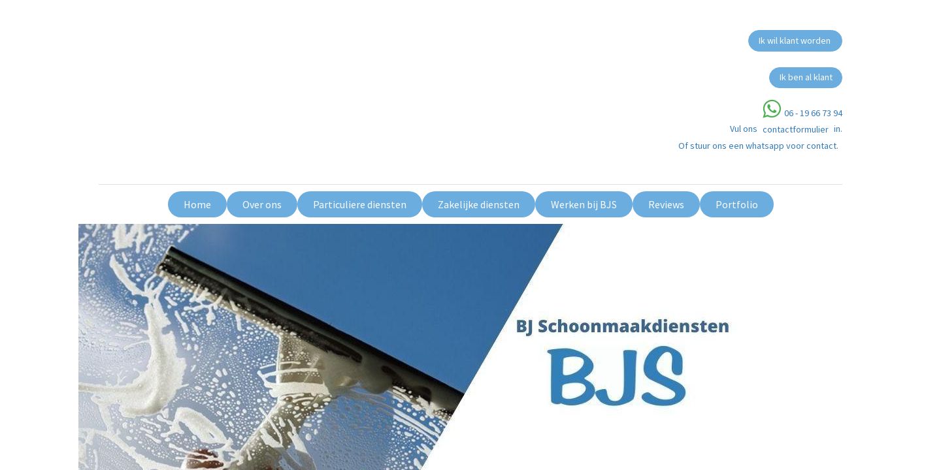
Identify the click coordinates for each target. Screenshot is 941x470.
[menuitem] (197, 204)
